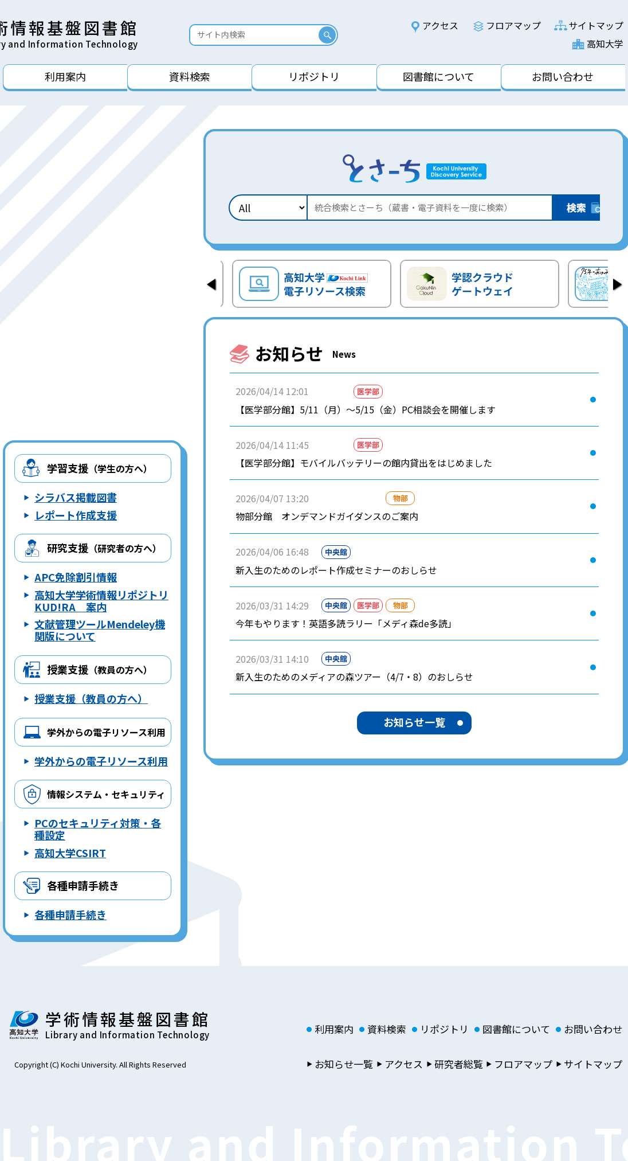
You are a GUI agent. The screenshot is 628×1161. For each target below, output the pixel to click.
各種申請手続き (83, 885)
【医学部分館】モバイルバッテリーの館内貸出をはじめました (364, 463)
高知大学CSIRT (70, 852)
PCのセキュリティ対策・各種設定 (97, 828)
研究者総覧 (458, 1064)
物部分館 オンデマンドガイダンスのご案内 (327, 516)
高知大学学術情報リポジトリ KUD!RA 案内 (101, 600)
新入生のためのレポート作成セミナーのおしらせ (336, 570)
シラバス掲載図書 (75, 497)
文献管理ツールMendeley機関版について (99, 629)
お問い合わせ (593, 1029)
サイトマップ (595, 25)
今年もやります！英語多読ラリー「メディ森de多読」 (346, 623)
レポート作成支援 (75, 514)
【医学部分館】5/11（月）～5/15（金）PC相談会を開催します (366, 409)
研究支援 (104, 547)
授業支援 (99, 669)
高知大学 (605, 43)
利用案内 (334, 1029)
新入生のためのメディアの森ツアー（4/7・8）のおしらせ (354, 676)
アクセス (440, 25)
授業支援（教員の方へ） (91, 698)
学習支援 (99, 467)
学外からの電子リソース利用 (101, 760)
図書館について (516, 1029)
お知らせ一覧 (414, 721)
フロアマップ (513, 25)
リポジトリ (444, 1029)
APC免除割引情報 (75, 576)
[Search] (257, 34)
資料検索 (386, 1029)
